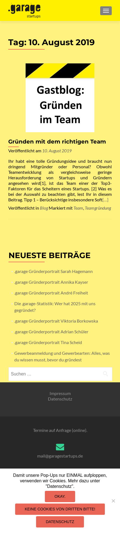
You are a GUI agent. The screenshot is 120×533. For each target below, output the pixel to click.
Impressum (60, 393)
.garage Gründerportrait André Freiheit (51, 292)
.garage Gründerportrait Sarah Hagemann (53, 271)
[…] (105, 199)
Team (78, 207)
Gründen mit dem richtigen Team (57, 141)
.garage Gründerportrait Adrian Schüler (51, 331)
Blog (44, 207)
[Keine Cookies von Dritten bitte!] (113, 501)
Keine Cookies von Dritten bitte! (60, 509)
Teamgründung (98, 207)
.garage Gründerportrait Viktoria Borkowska (56, 320)
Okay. (60, 496)
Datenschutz (60, 398)
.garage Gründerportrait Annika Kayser (51, 282)
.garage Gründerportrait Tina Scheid (48, 342)
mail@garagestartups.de (60, 455)
